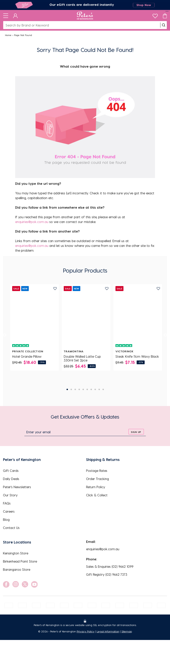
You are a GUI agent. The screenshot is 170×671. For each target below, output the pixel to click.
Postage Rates (96, 470)
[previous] (5, 335)
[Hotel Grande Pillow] (34, 317)
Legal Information (108, 631)
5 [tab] (83, 389)
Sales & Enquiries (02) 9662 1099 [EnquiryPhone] (109, 566)
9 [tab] (99, 389)
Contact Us (11, 528)
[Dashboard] (15, 15)
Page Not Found (23, 35)
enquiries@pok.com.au (31, 222)
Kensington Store (15, 553)
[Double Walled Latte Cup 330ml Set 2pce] (86, 317)
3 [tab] (75, 389)
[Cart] (165, 15)
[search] (163, 25)
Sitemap (126, 631)
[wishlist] (155, 15)
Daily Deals (11, 479)
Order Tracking (97, 479)
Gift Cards (11, 470)
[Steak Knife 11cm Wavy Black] (137, 317)
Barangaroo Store (16, 569)
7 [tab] (91, 389)
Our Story (10, 495)
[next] (165, 335)
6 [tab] (87, 389)
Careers (9, 511)
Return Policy (95, 487)
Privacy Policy (85, 631)
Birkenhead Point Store (20, 561)
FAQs (7, 503)
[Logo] (85, 15)
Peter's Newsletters (17, 487)
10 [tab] (103, 389)
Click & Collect (96, 495)
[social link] (6, 584)
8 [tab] (95, 389)
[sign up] (136, 431)
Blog (6, 519)
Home (8, 35)
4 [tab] (79, 389)
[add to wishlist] (55, 288)
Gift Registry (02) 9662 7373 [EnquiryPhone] (106, 574)
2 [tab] (71, 389)
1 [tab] (67, 389)
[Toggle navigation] (5, 15)
